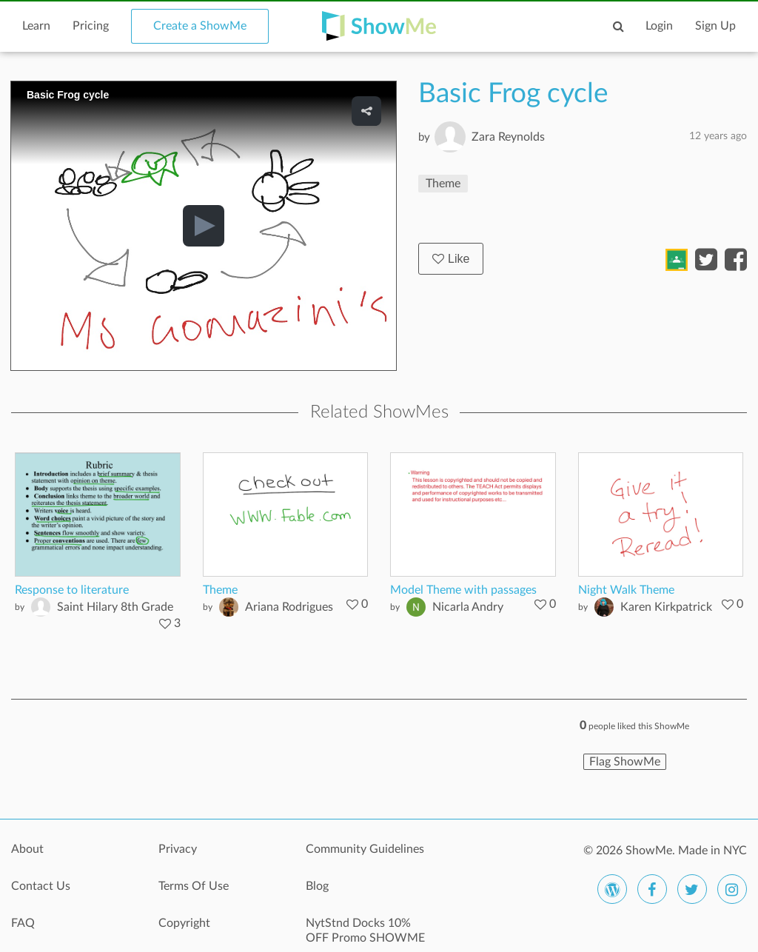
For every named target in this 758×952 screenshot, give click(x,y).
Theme (443, 184)
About (27, 849)
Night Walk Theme (626, 590)
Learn (36, 26)
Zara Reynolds (508, 137)
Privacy (177, 849)
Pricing (91, 26)
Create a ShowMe (199, 26)
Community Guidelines (365, 849)
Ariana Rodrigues (289, 607)
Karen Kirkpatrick (666, 607)
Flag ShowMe (624, 762)
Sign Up (715, 26)
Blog (317, 886)
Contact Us (40, 886)
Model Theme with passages (463, 590)
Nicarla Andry (467, 607)
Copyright (184, 923)
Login (659, 26)
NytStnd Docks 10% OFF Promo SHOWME (365, 930)
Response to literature (72, 590)
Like (450, 258)
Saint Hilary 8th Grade (115, 607)
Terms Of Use (193, 886)
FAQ (23, 923)
